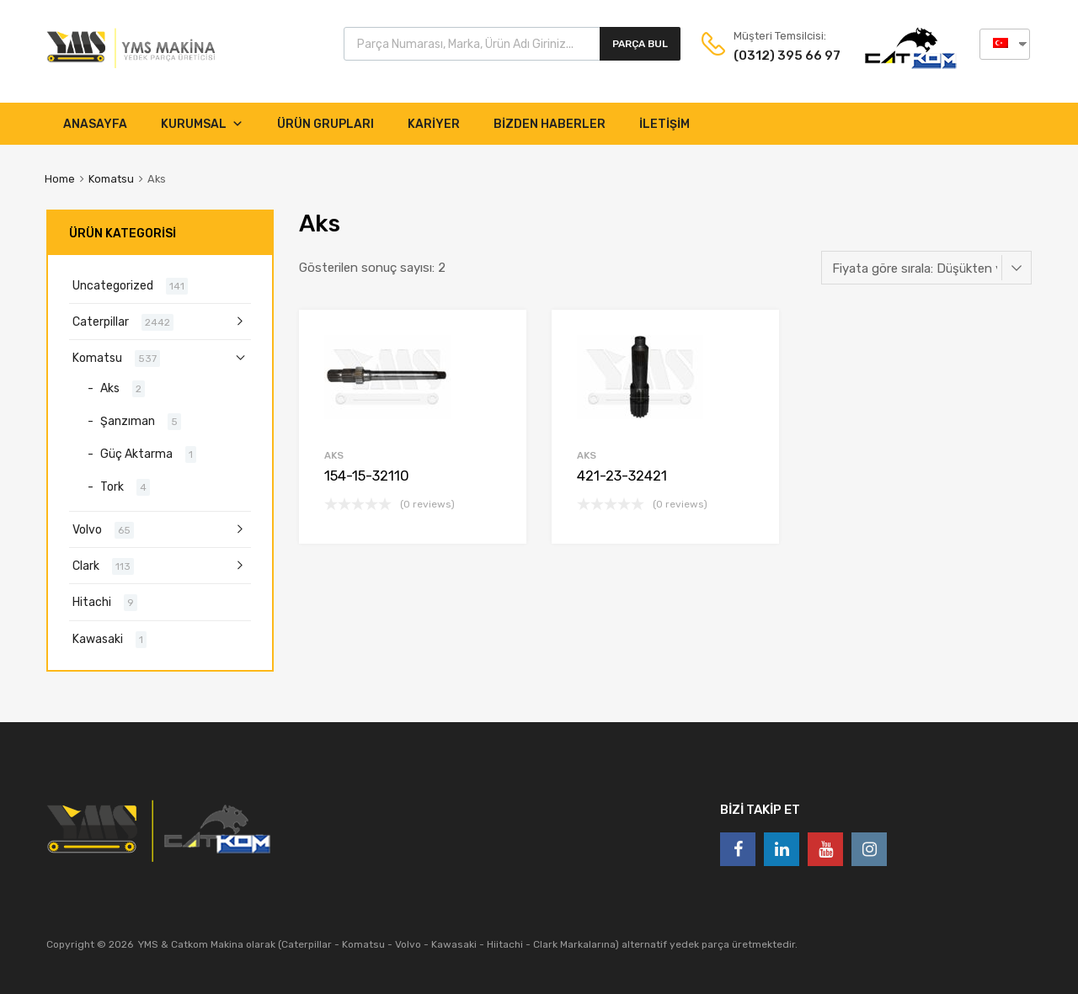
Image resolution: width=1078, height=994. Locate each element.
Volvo (87, 529)
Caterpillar (100, 321)
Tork (112, 486)
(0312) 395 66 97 (775, 55)
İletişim (664, 124)
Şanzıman (127, 421)
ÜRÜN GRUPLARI (325, 124)
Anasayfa (95, 124)
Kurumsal (202, 124)
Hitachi (91, 602)
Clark (85, 565)
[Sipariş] (926, 267)
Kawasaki (97, 639)
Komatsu (111, 179)
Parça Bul (640, 44)
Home (60, 179)
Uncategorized (112, 285)
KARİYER (434, 124)
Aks (334, 455)
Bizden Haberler (550, 124)
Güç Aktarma (136, 453)
